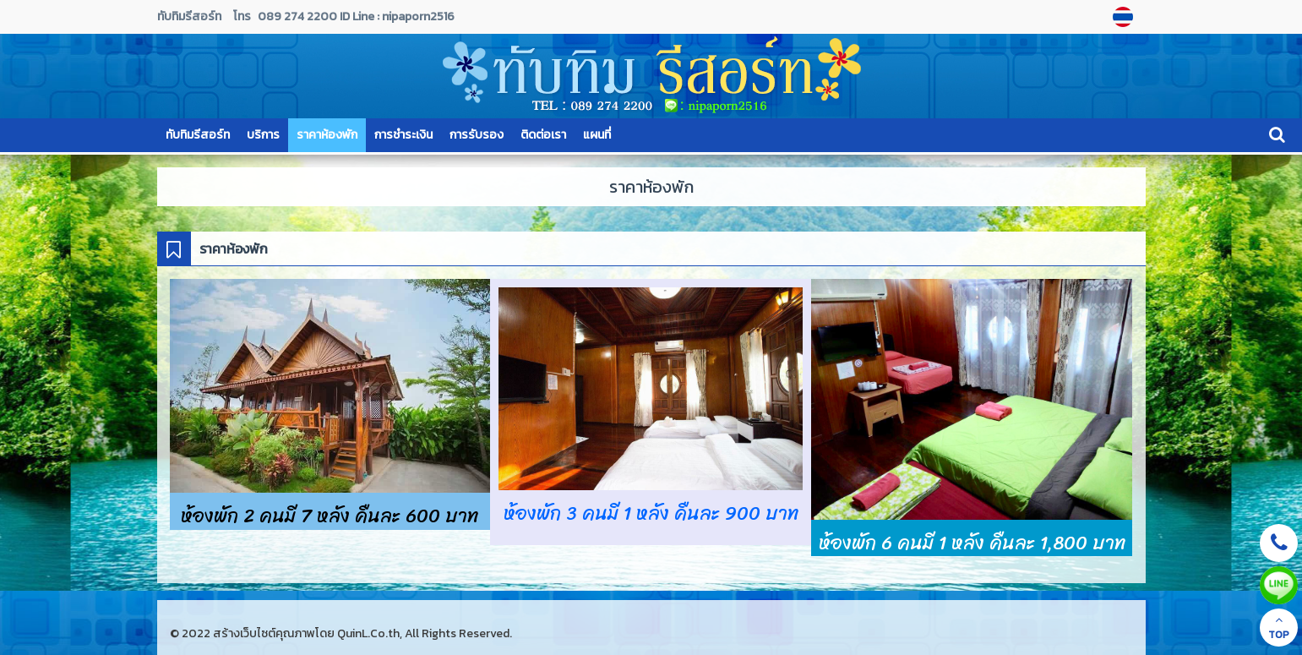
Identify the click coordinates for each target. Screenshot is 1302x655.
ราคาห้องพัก (327, 135)
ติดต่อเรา (543, 135)
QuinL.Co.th (368, 633)
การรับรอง (476, 135)
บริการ (263, 135)
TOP (1278, 628)
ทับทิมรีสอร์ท (198, 135)
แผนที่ (597, 135)
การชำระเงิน (403, 135)
